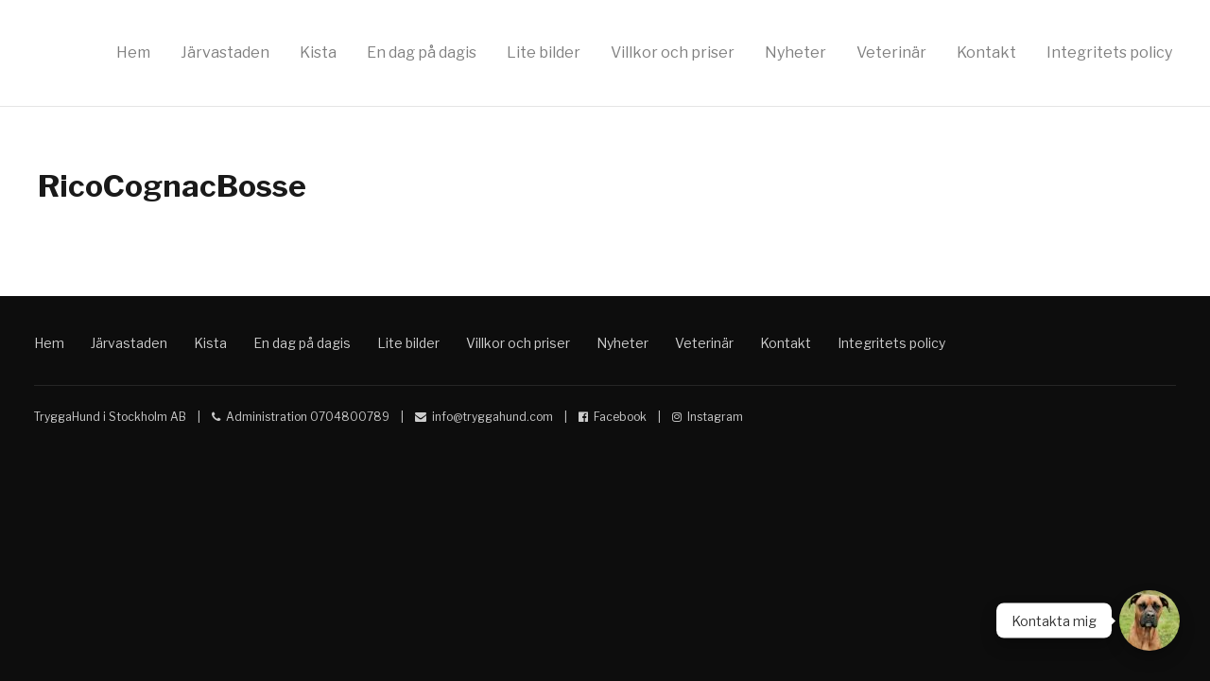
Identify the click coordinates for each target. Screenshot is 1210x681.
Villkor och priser (673, 52)
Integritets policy (1109, 52)
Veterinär (891, 52)
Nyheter (795, 52)
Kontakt (986, 52)
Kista (318, 52)
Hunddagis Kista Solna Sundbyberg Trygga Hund (1010, 332)
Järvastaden (225, 52)
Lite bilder (543, 52)
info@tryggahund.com (492, 417)
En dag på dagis (421, 52)
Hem (133, 52)
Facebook (620, 417)
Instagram (715, 417)
